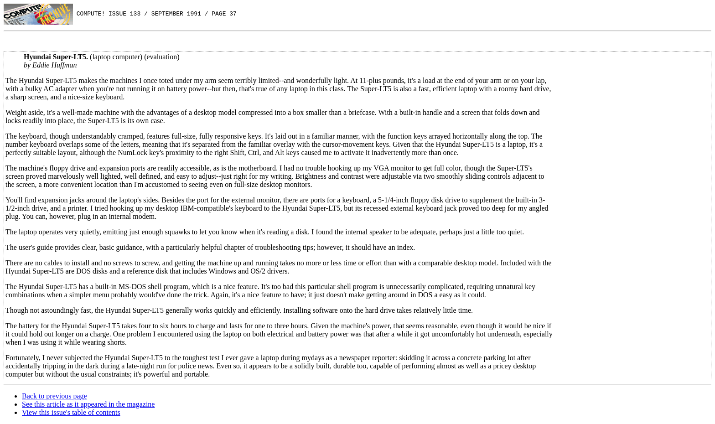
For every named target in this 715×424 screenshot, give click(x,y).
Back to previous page (54, 396)
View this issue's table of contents (71, 412)
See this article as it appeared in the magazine (88, 404)
